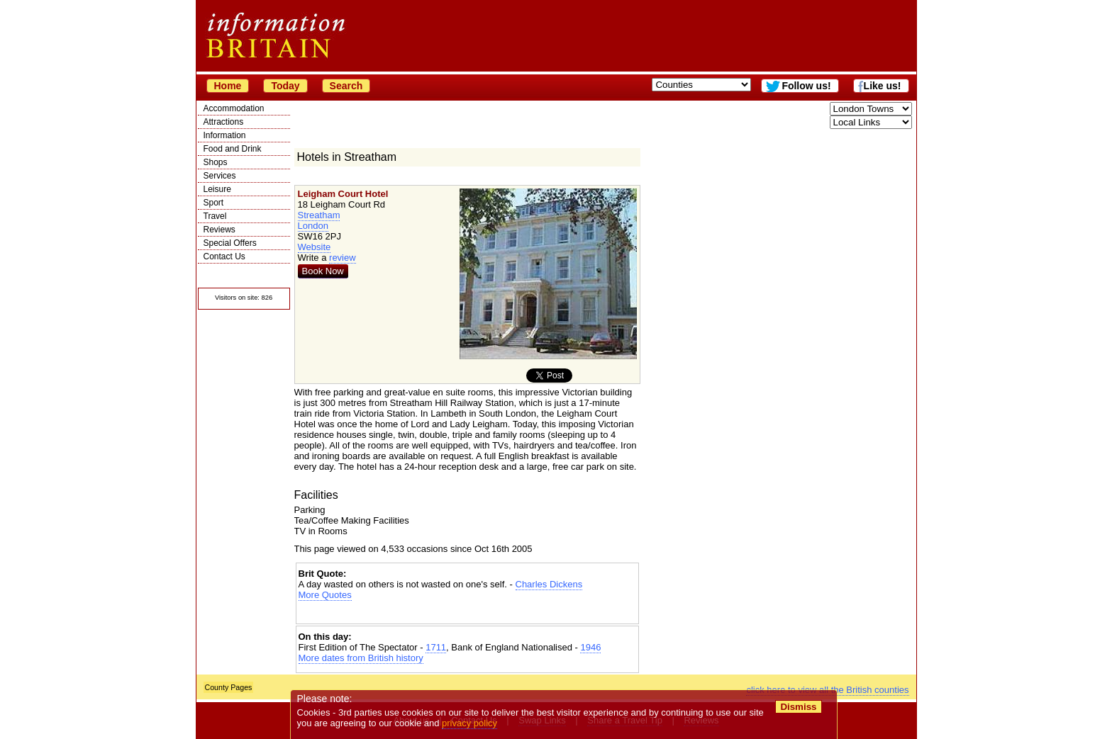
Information (225, 135)
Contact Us (224, 256)
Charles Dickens (549, 584)
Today (285, 85)
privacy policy (470, 723)
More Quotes (325, 594)
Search (346, 85)
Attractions (224, 122)
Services (220, 176)
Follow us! (806, 85)
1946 (590, 647)
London (313, 225)
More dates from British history (361, 658)
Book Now (323, 271)
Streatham (319, 215)
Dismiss (799, 706)
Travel (215, 216)
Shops (216, 162)
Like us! (882, 85)
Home (228, 85)
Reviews (219, 230)
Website (314, 247)
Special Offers (230, 243)
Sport (214, 203)
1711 (436, 647)
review (342, 257)
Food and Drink (233, 149)
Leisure (217, 189)
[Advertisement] (467, 612)
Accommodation (234, 108)
